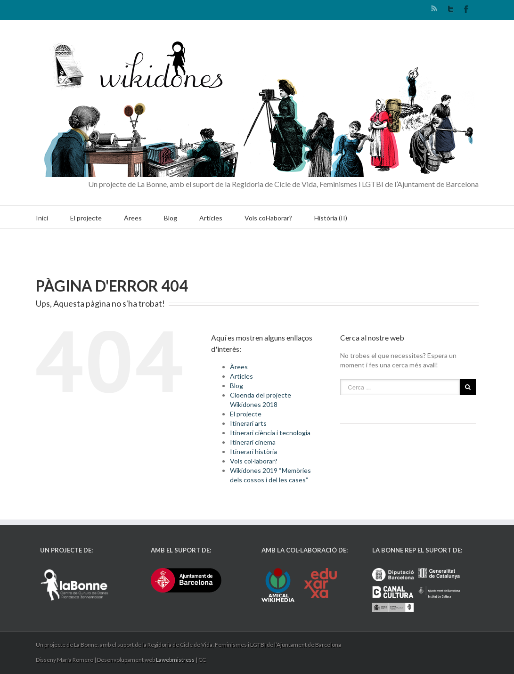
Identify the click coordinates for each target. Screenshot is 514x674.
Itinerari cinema (253, 442)
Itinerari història (253, 451)
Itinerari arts (248, 423)
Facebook (466, 9)
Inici (42, 218)
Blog (170, 218)
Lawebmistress (175, 659)
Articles (210, 218)
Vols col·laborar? (268, 218)
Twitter (451, 9)
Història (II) (330, 218)
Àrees (133, 218)
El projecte (86, 218)
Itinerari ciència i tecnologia (270, 433)
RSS (434, 8)
